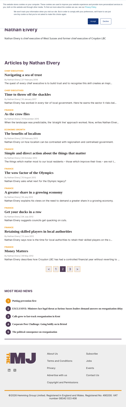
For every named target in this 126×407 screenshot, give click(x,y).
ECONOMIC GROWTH (14, 129)
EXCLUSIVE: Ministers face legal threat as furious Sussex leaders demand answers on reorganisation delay (67, 308)
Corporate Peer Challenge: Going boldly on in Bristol (39, 324)
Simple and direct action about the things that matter (45, 153)
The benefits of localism (22, 134)
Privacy (51, 368)
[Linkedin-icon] (9, 370)
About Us (52, 353)
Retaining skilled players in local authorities (38, 231)
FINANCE (8, 110)
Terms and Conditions (59, 360)
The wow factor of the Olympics (28, 173)
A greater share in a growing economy (33, 192)
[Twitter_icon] (14, 370)
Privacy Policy (90, 7)
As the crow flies (17, 114)
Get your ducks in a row (22, 212)
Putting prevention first (24, 301)
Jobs (89, 360)
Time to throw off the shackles (27, 94)
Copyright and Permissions (62, 382)
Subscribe (92, 353)
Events (90, 368)
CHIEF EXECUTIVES (14, 71)
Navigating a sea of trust (23, 75)
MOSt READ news (18, 291)
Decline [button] (106, 21)
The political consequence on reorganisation (34, 332)
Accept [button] (93, 21)
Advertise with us (57, 375)
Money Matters (16, 251)
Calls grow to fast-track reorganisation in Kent (36, 316)
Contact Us (92, 375)
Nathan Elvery (13, 79)
